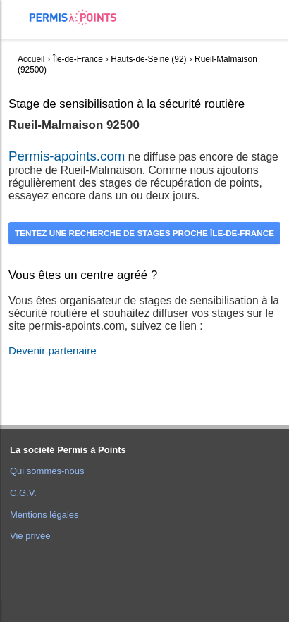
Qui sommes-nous (47, 471)
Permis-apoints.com (66, 156)
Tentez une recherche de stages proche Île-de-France (144, 232)
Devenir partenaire (52, 350)
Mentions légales (44, 514)
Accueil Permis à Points (80, 17)
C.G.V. (23, 492)
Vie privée (30, 535)
